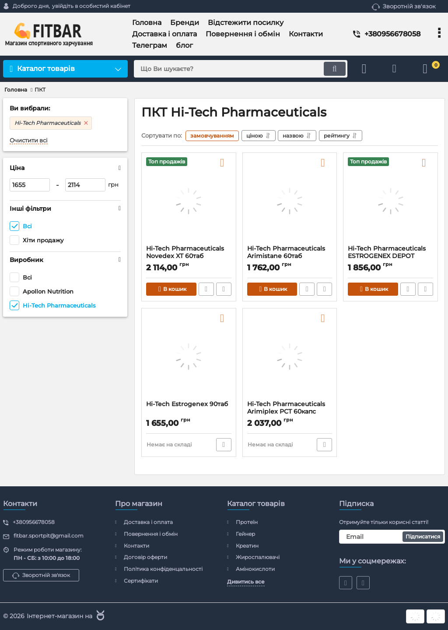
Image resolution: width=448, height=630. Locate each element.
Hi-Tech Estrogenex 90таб (187, 404)
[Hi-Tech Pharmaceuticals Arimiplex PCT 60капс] (289, 356)
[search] (240, 69)
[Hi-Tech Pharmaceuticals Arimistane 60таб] (289, 201)
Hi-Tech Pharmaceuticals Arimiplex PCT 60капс (286, 407)
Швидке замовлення (206, 289)
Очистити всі (29, 140)
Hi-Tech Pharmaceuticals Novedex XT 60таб (185, 252)
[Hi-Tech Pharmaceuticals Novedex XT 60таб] (188, 201)
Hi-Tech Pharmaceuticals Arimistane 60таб (286, 252)
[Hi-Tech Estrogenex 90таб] (188, 356)
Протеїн (247, 522)
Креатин (247, 545)
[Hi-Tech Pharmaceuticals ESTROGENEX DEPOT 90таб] (390, 201)
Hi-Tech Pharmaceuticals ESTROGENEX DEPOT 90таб (387, 256)
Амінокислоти (255, 569)
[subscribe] (392, 537)
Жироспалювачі (258, 557)
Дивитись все (246, 581)
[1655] (30, 184)
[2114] (85, 184)
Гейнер (245, 534)
